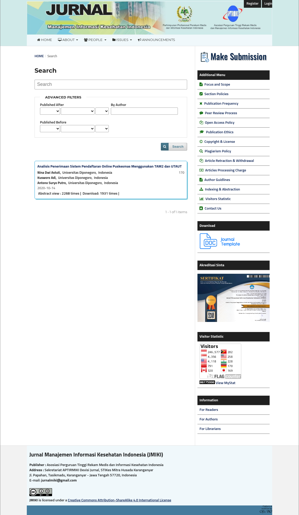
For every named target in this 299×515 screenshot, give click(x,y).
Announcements (156, 40)
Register (252, 3)
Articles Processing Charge (225, 170)
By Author (118, 105)
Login (268, 3)
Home (44, 40)
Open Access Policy (219, 122)
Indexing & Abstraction (222, 189)
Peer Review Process (221, 113)
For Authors (209, 419)
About (66, 40)
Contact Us (213, 208)
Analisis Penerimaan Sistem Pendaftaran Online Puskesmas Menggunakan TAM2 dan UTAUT (109, 166)
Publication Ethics (220, 132)
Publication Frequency (221, 103)
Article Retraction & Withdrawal (229, 161)
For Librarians (210, 429)
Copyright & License (219, 142)
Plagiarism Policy (218, 151)
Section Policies (216, 94)
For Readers (209, 410)
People (93, 40)
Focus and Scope (217, 84)
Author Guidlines (217, 180)
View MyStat (225, 383)
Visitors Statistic (218, 199)
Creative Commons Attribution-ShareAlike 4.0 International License (119, 500)
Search (178, 146)
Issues (120, 40)
